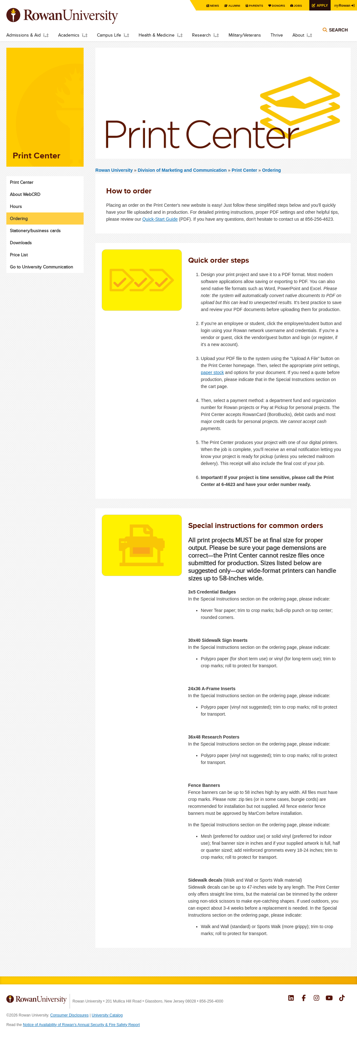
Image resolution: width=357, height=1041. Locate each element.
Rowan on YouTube (329, 998)
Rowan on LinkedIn (291, 998)
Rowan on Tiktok (342, 998)
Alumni (226, 5)
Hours (16, 206)
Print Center (245, 170)
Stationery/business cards (35, 230)
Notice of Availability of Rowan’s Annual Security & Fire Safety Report (81, 1025)
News (206, 5)
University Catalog (107, 1015)
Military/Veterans (245, 35)
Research (201, 35)
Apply (319, 5)
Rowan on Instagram (316, 998)
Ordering (271, 170)
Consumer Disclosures (69, 1015)
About (298, 35)
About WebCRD (25, 194)
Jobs (294, 5)
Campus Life (109, 35)
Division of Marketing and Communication (183, 170)
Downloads (21, 242)
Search (338, 32)
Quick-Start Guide (160, 219)
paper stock (212, 372)
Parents (249, 5)
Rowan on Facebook (304, 998)
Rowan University (71, 16)
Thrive (277, 35)
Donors (273, 5)
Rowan (341, 5)
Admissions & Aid (23, 35)
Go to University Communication (41, 267)
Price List (19, 255)
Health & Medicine (157, 35)
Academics (68, 35)
